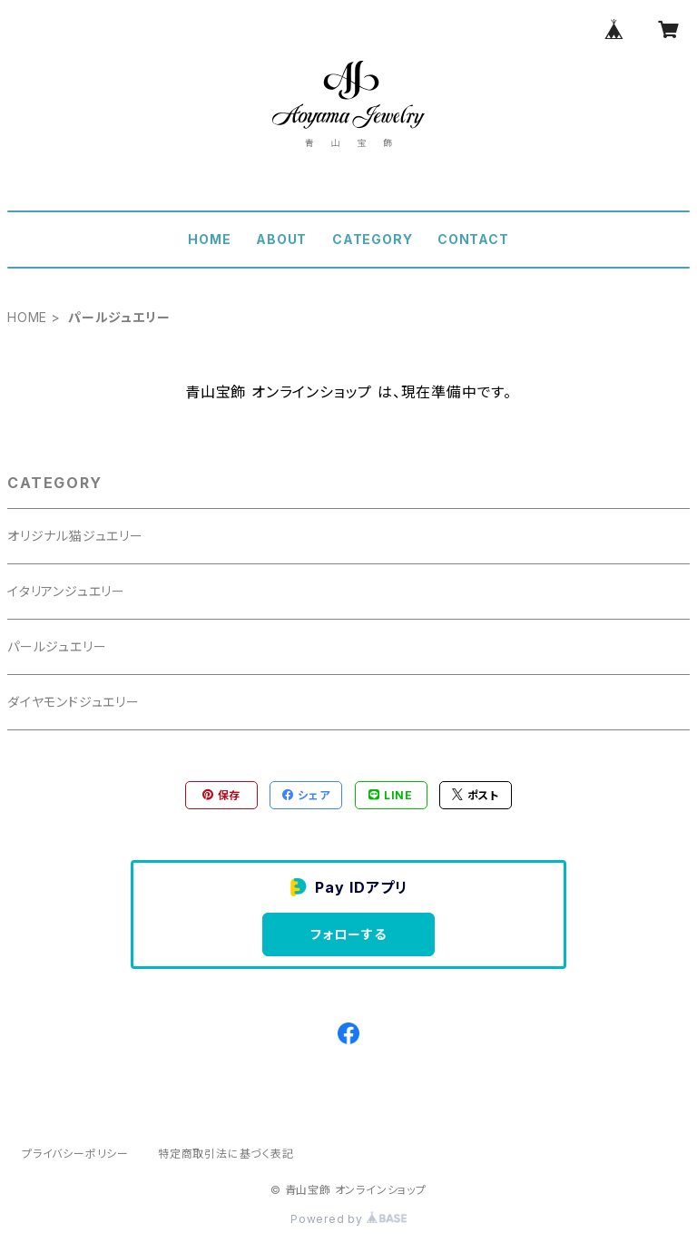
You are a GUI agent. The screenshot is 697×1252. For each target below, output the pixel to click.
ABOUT (281, 239)
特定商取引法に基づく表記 (226, 1153)
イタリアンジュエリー (66, 591)
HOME (209, 239)
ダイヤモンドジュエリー (73, 701)
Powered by (348, 1219)
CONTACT (473, 239)
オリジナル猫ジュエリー (75, 535)
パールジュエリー (56, 646)
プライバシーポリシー (75, 1153)
